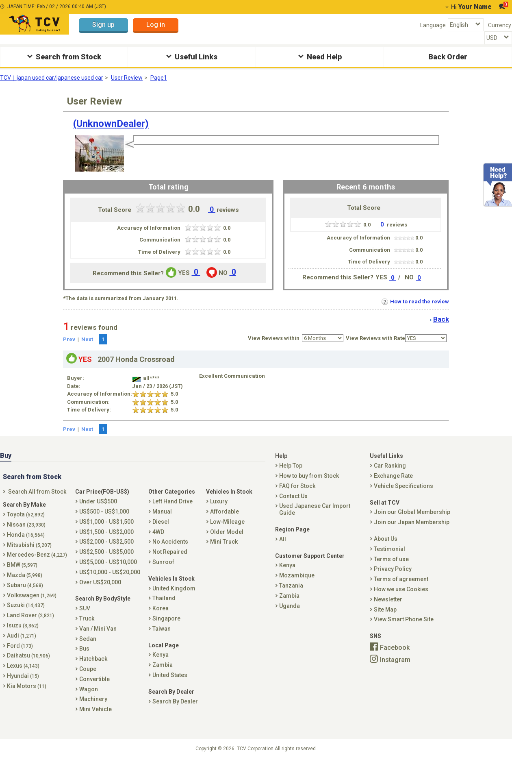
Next (87, 339)
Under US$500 (98, 501)
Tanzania (291, 585)
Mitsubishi (29, 545)
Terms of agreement (401, 579)
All (282, 539)
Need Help (319, 56)
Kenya (160, 654)
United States (169, 675)
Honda (26, 534)
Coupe (87, 669)
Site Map (385, 609)
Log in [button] (155, 24)
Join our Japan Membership (411, 522)
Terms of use (391, 559)
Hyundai (23, 676)
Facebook (395, 647)
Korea (160, 608)
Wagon (88, 689)
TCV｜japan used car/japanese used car (51, 77)
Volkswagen (31, 595)
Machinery (93, 699)
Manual (162, 511)
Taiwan (161, 628)
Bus (84, 648)
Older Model (226, 532)
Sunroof (163, 562)
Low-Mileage (227, 521)
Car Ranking (390, 465)
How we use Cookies (401, 589)
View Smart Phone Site (404, 619)
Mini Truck (224, 541)
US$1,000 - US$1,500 (106, 521)
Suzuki (26, 605)
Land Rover (30, 615)
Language (433, 25)
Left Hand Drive (172, 501)
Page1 (158, 77)
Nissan (26, 524)
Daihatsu (28, 655)
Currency (499, 25)
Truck (86, 618)
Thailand (164, 598)
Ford (20, 645)
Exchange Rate (393, 475)
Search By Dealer (175, 701)
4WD (158, 532)
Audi (21, 635)
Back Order (447, 56)
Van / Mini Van (98, 628)
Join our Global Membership (412, 512)
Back (441, 319)
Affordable (224, 511)
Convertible (94, 679)
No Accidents (170, 541)
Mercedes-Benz (37, 554)
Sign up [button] (103, 24)
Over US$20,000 (100, 582)
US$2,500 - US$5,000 (106, 552)
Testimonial (389, 549)
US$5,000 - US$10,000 (108, 562)
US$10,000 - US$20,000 (109, 572)
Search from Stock (63, 56)
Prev (69, 339)
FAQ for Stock (297, 486)
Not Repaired (169, 552)
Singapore (166, 618)
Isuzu (23, 625)
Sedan (87, 639)
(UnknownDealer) (111, 123)
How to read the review (415, 301)
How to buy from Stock (309, 475)
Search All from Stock (37, 491)
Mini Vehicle (95, 709)
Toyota (26, 514)
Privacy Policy (393, 569)
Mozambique (297, 575)
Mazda (24, 575)
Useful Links (190, 56)
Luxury (219, 501)
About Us (385, 539)
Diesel (160, 521)
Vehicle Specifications (403, 486)
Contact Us (293, 496)
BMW (22, 565)
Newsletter (388, 599)
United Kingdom (173, 588)
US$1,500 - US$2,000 (106, 532)
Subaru (25, 585)
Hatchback (93, 658)
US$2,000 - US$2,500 (106, 541)
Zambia (162, 665)
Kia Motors (26, 686)
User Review (127, 77)
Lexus (23, 665)
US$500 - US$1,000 (104, 511)
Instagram (395, 659)
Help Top (290, 465)
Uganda (289, 606)
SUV (84, 608)
